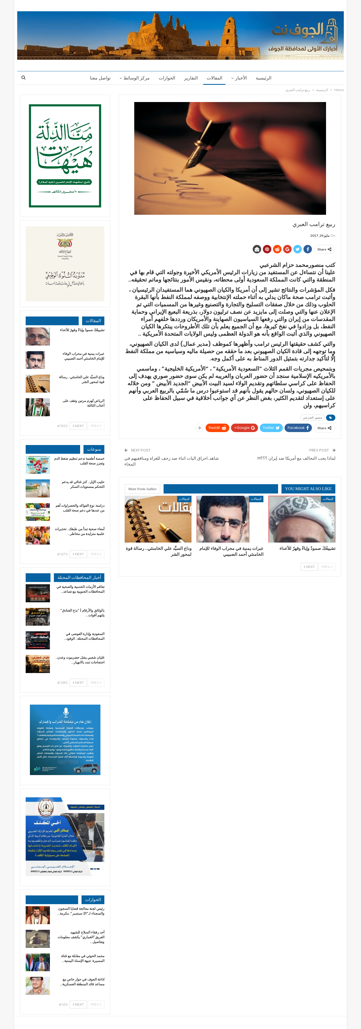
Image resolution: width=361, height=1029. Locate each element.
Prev (327, 567)
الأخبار (242, 78)
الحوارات (166, 78)
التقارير (191, 78)
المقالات (215, 78)
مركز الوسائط (135, 78)
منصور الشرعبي (312, 417)
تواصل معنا (97, 78)
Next (309, 567)
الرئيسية (266, 78)
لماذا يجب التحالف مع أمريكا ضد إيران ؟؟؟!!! (296, 458)
